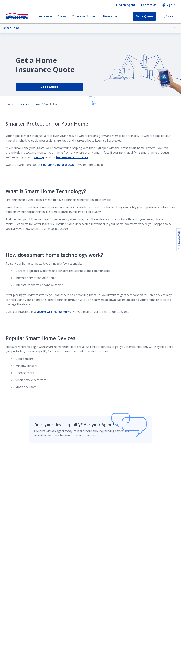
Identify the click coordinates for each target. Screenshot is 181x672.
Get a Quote (49, 87)
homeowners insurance (72, 157)
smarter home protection (58, 165)
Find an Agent (125, 5)
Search (168, 16)
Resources (110, 16)
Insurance (45, 16)
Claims (62, 16)
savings (39, 157)
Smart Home (88, 28)
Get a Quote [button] (144, 16)
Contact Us (148, 5)
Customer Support (85, 16)
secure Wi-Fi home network (55, 312)
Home (9, 104)
